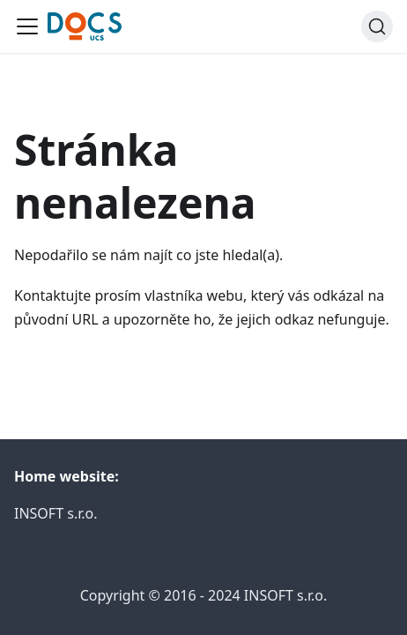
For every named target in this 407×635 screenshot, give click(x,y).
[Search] (377, 26)
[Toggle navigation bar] (27, 26)
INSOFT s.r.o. (55, 513)
